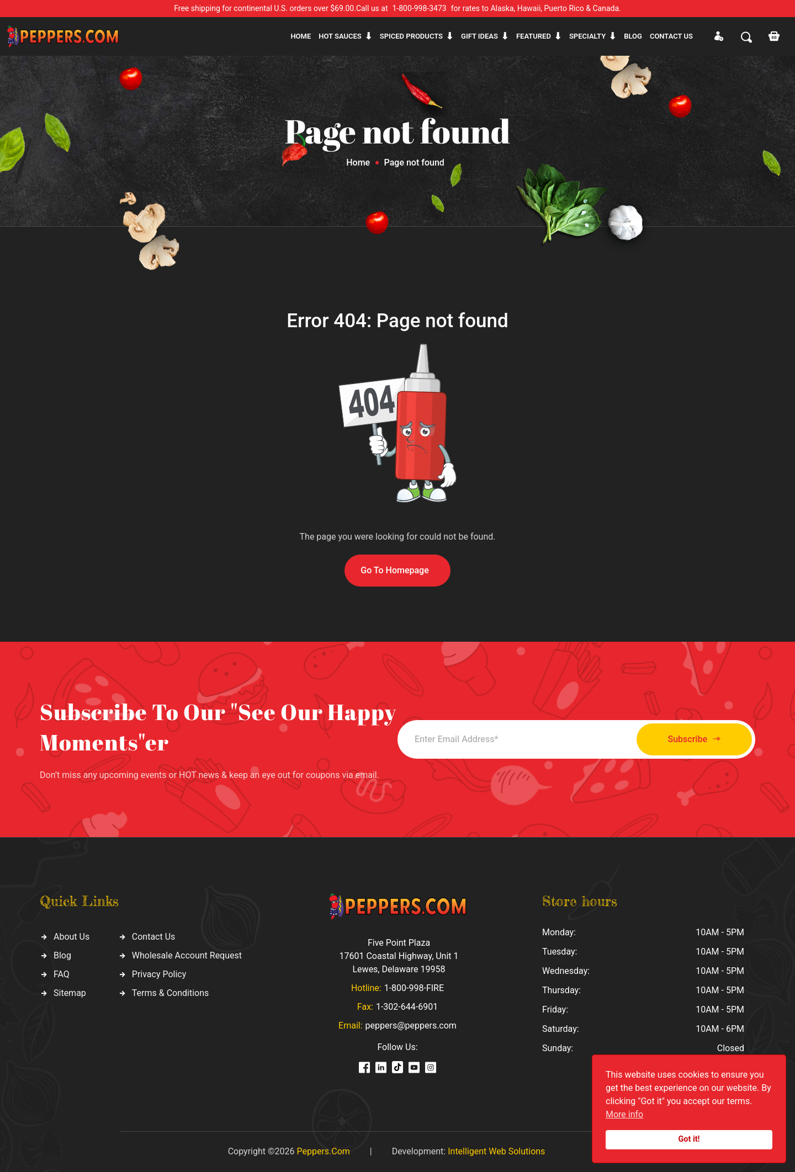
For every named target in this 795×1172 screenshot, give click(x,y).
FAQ (62, 974)
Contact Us (154, 936)
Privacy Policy (159, 974)
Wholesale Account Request (187, 955)
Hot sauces (340, 36)
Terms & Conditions (170, 993)
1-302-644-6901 (407, 1006)
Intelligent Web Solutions (496, 1151)
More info (624, 1114)
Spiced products (411, 36)
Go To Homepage (395, 570)
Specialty (587, 36)
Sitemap (70, 993)
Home (300, 36)
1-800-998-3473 (420, 8)
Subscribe (694, 739)
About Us (71, 936)
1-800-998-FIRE (414, 988)
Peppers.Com (322, 1151)
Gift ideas (479, 36)
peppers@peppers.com (411, 1025)
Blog (633, 36)
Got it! (689, 1139)
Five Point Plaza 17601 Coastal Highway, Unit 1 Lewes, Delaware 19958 (398, 955)
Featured (533, 36)
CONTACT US (671, 36)
